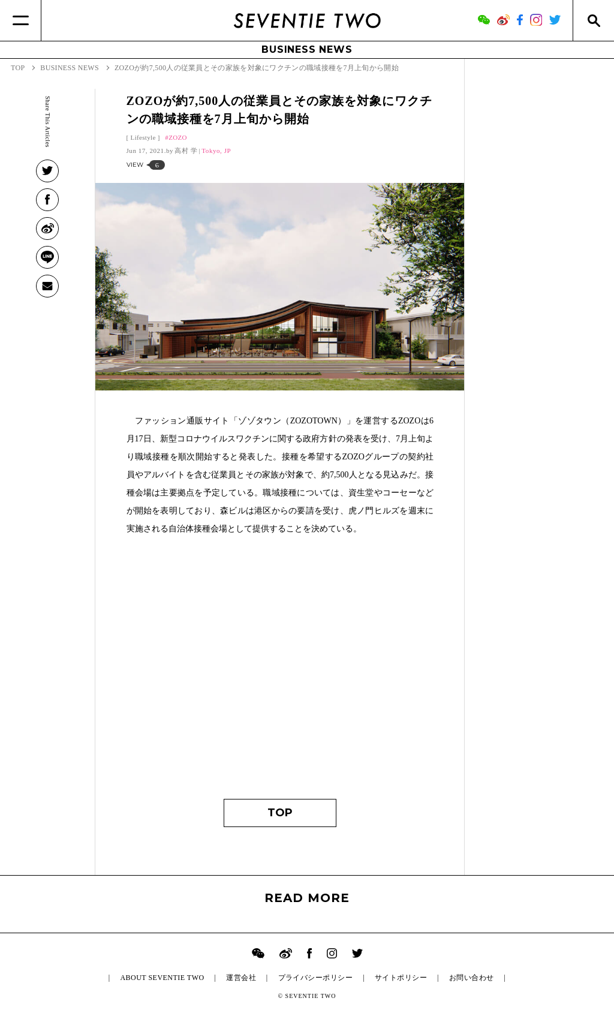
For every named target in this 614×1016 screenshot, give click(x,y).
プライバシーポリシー (315, 977)
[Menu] (20, 20)
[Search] (593, 20)
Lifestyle (143, 137)
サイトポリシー (401, 977)
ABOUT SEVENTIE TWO (162, 977)
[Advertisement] (280, 673)
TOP (280, 812)
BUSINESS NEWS (306, 49)
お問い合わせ (471, 977)
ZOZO (177, 137)
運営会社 (241, 977)
